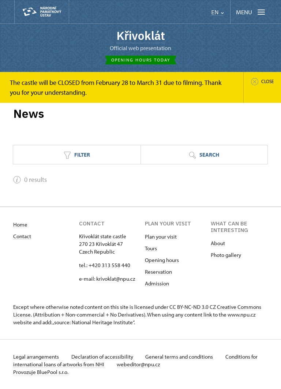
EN (217, 12)
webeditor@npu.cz (138, 364)
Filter (77, 155)
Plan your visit (161, 236)
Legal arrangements (36, 356)
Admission (157, 283)
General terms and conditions (180, 356)
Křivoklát (140, 35)
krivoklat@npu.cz (115, 278)
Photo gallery (226, 254)
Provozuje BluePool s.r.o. (40, 372)
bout (219, 243)
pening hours (164, 260)
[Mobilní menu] (251, 12)
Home (20, 224)
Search (204, 155)
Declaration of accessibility (103, 356)
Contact (22, 236)
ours (152, 248)
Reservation (158, 271)
